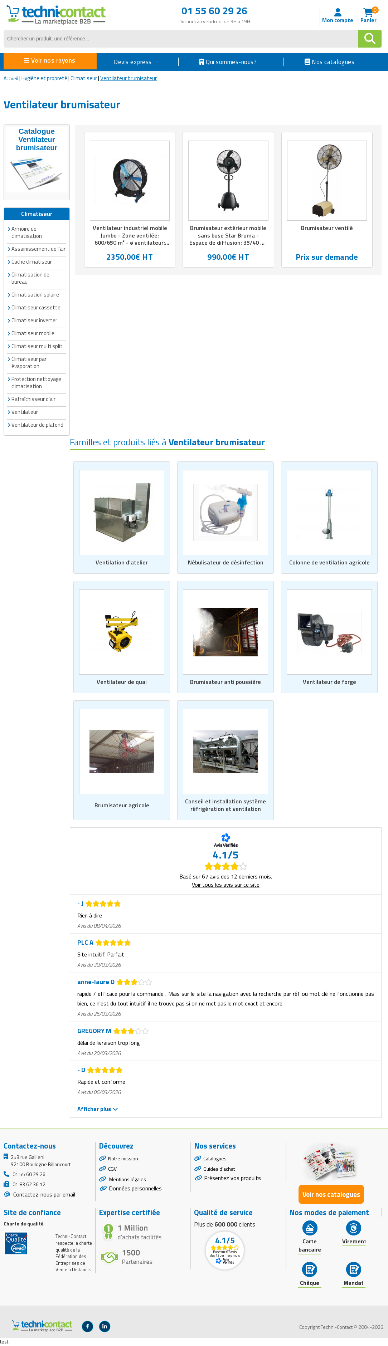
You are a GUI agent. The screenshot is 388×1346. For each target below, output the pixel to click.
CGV (112, 1169)
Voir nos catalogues (331, 1195)
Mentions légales (127, 1180)
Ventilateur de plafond (37, 424)
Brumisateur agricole (122, 805)
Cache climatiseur (31, 260)
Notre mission (123, 1159)
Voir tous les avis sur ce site (226, 885)
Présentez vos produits (232, 1178)
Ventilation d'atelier (122, 562)
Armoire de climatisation (26, 231)
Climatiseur (84, 78)
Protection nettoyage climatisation (36, 381)
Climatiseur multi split (37, 345)
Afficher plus (97, 1109)
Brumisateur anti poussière (225, 681)
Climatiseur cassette (35, 306)
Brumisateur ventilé (327, 228)
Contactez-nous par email (43, 1195)
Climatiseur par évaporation (29, 361)
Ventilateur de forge (329, 681)
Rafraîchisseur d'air (33, 398)
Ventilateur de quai (122, 681)
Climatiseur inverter (34, 319)
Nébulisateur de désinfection (225, 562)
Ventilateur (24, 411)
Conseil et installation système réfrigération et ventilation (225, 805)
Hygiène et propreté (44, 78)
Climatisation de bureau (30, 277)
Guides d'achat (219, 1169)
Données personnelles (135, 1189)
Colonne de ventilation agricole (329, 562)
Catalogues (215, 1159)
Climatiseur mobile (32, 332)
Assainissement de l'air (38, 248)
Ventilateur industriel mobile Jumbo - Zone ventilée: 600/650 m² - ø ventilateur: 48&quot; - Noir (130, 240)
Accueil (11, 78)
